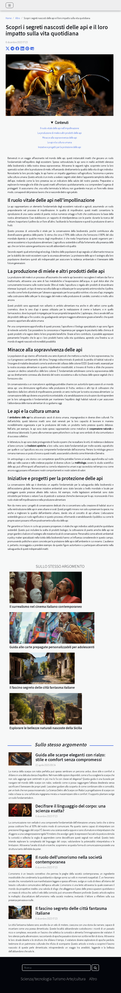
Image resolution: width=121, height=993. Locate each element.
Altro (17, 18)
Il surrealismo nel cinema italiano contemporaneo (45, 606)
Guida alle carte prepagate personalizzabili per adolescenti (51, 647)
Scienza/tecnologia (36, 978)
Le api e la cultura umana (59, 142)
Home (9, 18)
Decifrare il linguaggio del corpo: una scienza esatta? (70, 808)
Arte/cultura (76, 978)
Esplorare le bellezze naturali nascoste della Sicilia (45, 728)
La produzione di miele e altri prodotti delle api (59, 132)
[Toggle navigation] (9, 5)
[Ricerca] (56, 968)
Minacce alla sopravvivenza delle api (59, 137)
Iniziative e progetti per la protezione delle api (59, 147)
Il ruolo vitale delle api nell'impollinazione (59, 128)
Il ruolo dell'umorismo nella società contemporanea (68, 859)
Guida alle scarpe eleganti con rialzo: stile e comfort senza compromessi (70, 757)
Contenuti (61, 122)
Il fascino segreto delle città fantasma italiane (42, 687)
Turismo (59, 978)
